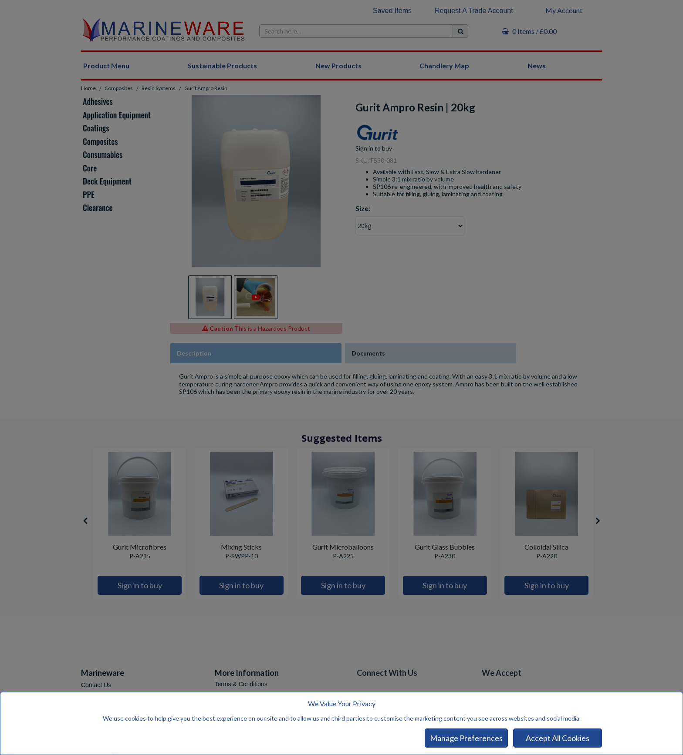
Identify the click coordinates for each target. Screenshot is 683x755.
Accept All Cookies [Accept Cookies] (557, 738)
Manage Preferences (466, 738)
